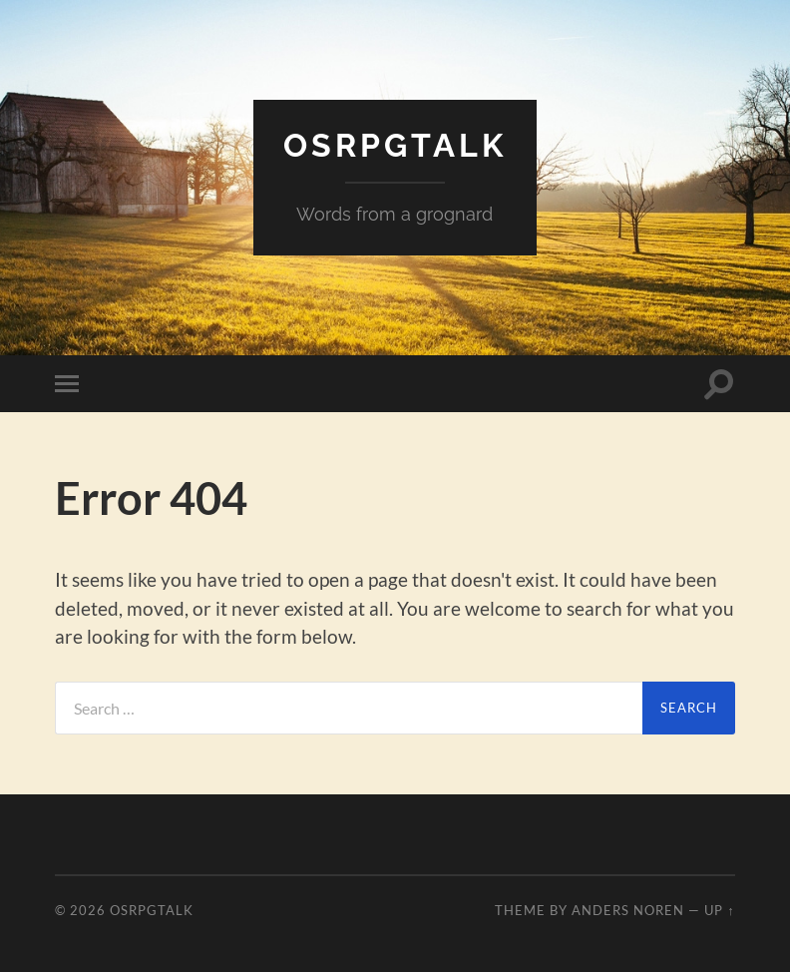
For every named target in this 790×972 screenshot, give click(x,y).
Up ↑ (719, 910)
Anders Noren (628, 910)
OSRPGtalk (395, 145)
